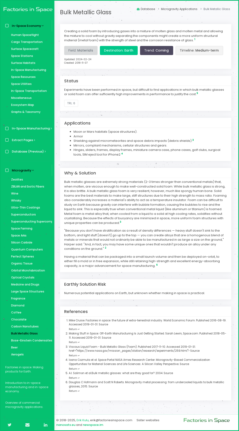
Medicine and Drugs (24, 284)
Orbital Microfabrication (27, 270)
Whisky (15, 200)
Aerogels (16, 354)
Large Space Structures (26, 291)
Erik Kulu (84, 420)
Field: (82, 50)
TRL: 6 (73, 103)
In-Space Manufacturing (27, 70)
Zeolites (16, 179)
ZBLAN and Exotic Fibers (26, 186)
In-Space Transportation (28, 91)
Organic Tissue (21, 263)
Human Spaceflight (24, 35)
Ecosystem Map (21, 105)
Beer (13, 347)
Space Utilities (20, 84)
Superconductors (22, 214)
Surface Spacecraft (24, 49)
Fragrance (17, 298)
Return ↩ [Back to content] (75, 329)
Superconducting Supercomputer (30, 221)
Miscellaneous (20, 98)
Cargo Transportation (26, 42)
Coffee (15, 312)
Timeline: (200, 50)
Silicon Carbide (20, 242)
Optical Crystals (22, 277)
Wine (13, 193)
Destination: (120, 50)
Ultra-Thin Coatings (24, 207)
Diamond (17, 305)
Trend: (158, 50)
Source (108, 324)
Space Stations (21, 56)
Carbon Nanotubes (24, 326)
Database (146, 9)
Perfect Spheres (21, 256)
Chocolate (18, 319)
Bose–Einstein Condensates (30, 340)
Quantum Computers (26, 249)
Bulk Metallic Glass (23, 333)
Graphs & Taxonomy (25, 112)
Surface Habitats (22, 63)
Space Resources (22, 77)
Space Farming (20, 228)
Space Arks (18, 235)
